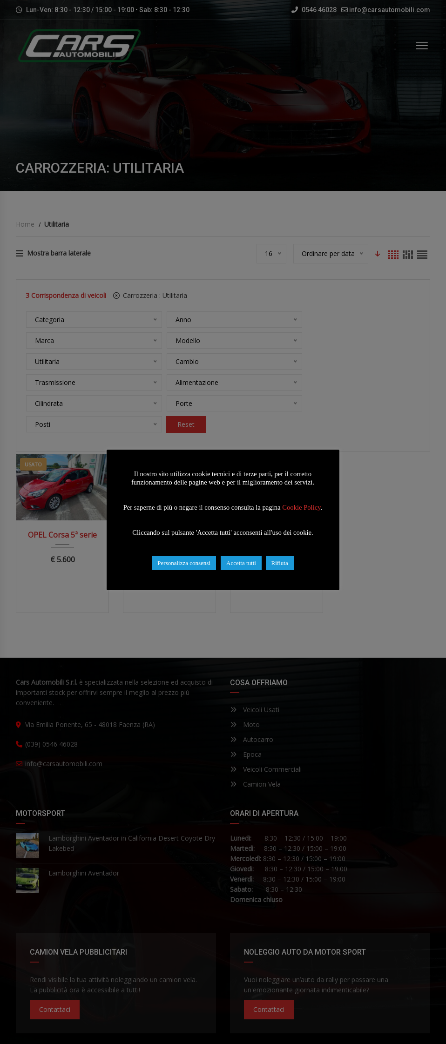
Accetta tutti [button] (242, 562)
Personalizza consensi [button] (184, 562)
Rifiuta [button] (279, 562)
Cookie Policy (302, 507)
